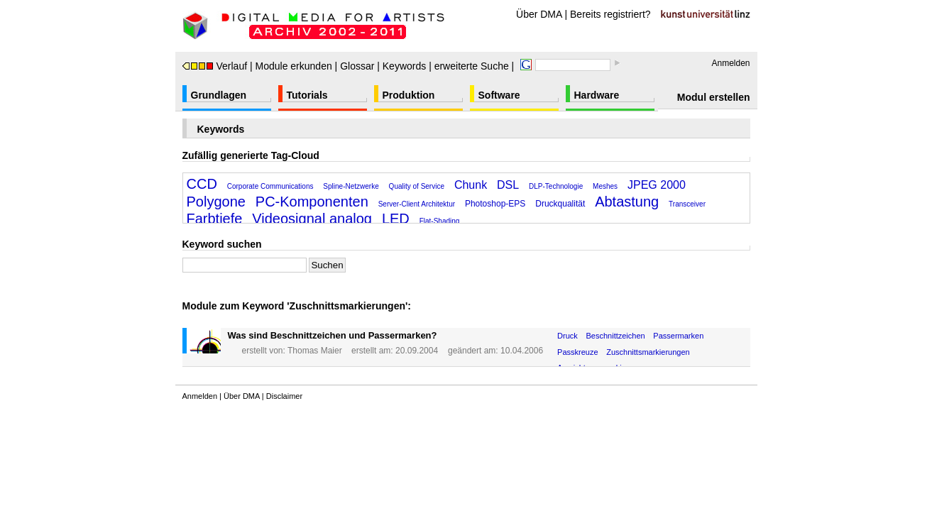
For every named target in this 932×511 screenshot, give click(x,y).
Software (499, 95)
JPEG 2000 (656, 185)
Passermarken (678, 335)
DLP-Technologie (556, 186)
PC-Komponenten (312, 201)
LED (396, 218)
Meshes (605, 186)
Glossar (357, 66)
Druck (567, 335)
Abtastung (627, 201)
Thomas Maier (314, 351)
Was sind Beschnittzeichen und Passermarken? (332, 335)
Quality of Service (416, 186)
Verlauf (215, 66)
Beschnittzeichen (615, 335)
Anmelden (730, 63)
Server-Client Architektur (416, 204)
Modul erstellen (713, 97)
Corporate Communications (270, 186)
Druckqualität (560, 204)
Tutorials (307, 95)
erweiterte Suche (471, 66)
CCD (202, 184)
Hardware (597, 95)
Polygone (216, 201)
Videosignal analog (312, 218)
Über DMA (539, 14)
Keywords (404, 66)
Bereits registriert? (610, 14)
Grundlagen (219, 95)
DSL (508, 185)
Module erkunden (294, 66)
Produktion (409, 95)
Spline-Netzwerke (350, 186)
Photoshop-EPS (495, 204)
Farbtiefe (215, 218)
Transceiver (687, 204)
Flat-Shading (440, 221)
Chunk (470, 185)
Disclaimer (284, 396)
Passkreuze (577, 352)
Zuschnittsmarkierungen (647, 352)
